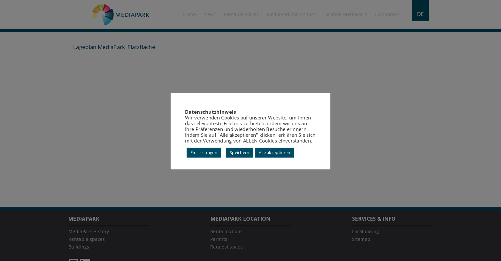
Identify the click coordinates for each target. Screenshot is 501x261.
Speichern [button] (240, 152)
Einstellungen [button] (203, 152)
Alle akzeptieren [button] (274, 152)
